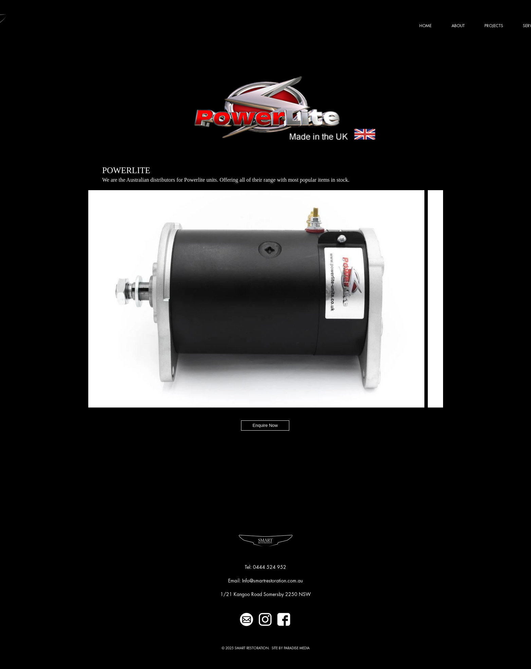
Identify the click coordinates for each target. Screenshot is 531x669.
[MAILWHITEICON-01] (246, 619)
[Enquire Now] (265, 425)
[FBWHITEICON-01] (284, 619)
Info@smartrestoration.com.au (272, 580)
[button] (494, 26)
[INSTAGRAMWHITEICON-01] (265, 619)
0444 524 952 (269, 567)
